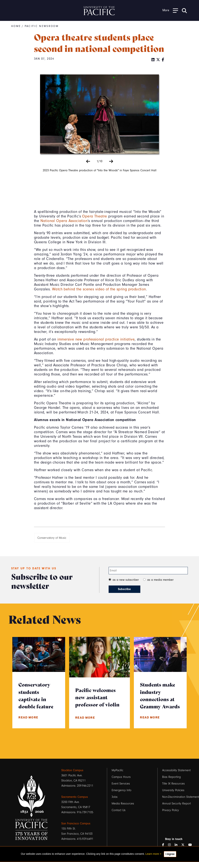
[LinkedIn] (153, 60)
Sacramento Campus (74, 797)
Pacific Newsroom (42, 26)
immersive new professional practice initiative (96, 339)
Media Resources (123, 803)
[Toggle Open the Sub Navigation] (170, 10)
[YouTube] (191, 845)
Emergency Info (121, 790)
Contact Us (119, 810)
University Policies (173, 790)
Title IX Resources (173, 783)
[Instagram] (171, 845)
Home (16, 26)
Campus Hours (121, 777)
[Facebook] (163, 60)
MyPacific (117, 770)
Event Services (121, 783)
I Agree (170, 854)
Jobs (115, 797)
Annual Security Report (176, 803)
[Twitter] (158, 60)
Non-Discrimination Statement (180, 797)
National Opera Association (64, 221)
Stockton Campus (72, 770)
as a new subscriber (126, 580)
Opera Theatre (94, 216)
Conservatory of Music (51, 538)
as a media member (160, 580)
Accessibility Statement (176, 770)
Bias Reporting (171, 777)
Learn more (152, 853)
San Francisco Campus (75, 823)
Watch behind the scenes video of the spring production (99, 289)
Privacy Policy (170, 810)
